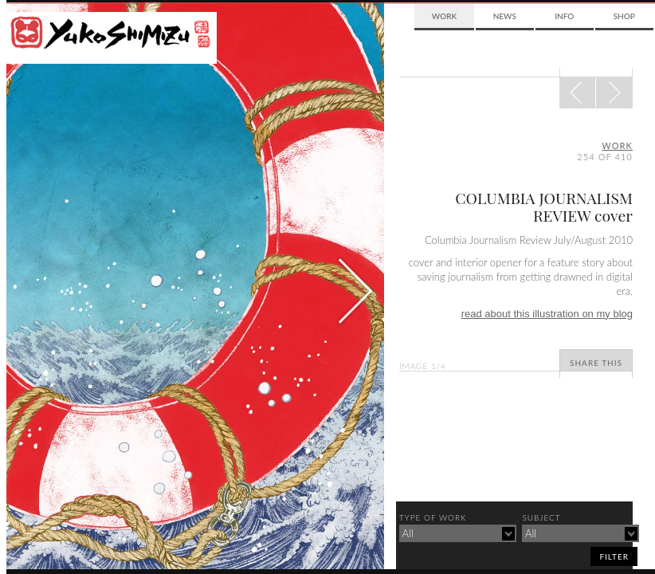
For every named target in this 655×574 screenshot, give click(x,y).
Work (444, 16)
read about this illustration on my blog (547, 314)
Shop (624, 16)
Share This (596, 363)
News (504, 16)
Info (564, 16)
